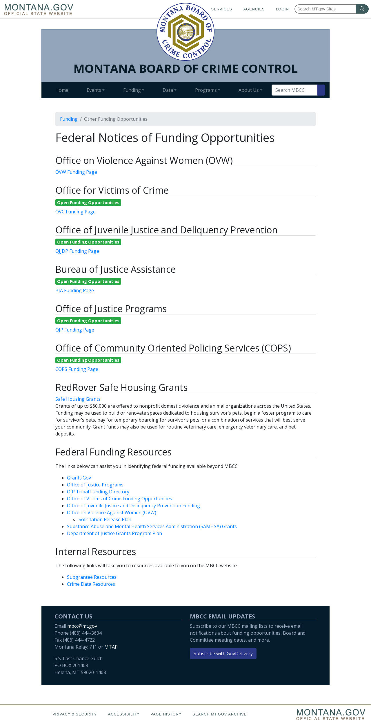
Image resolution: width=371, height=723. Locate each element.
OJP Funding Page (74, 330)
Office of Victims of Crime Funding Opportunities (119, 498)
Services (221, 9)
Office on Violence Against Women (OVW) (111, 512)
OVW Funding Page (76, 172)
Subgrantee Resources (92, 577)
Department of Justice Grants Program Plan (114, 533)
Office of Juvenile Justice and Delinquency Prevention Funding (133, 505)
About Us (249, 90)
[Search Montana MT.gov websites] (331, 9)
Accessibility (123, 714)
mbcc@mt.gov (82, 626)
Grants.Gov (79, 478)
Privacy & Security (74, 714)
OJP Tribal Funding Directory (98, 491)
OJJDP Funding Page (77, 251)
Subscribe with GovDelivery (223, 653)
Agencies (254, 9)
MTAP (111, 647)
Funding (132, 90)
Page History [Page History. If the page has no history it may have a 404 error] (165, 714)
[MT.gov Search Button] (362, 9)
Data (168, 90)
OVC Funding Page (75, 211)
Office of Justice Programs (95, 485)
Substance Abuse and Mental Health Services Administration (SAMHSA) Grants (152, 526)
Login (282, 9)
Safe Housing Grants (78, 399)
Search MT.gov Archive (219, 714)
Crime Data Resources (91, 584)
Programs (206, 90)
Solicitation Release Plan (105, 519)
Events (94, 90)
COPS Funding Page (76, 369)
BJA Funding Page (74, 290)
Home (61, 90)
